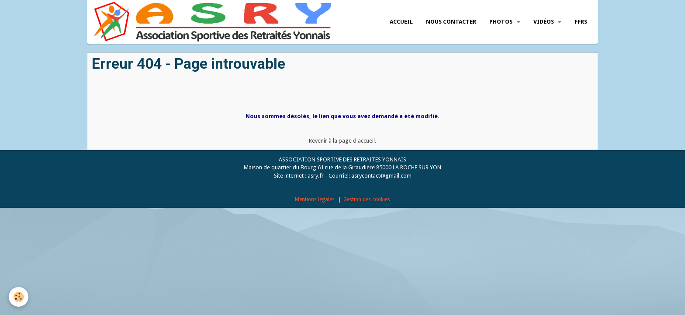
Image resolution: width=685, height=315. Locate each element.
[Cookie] (18, 297)
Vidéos (544, 21)
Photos (501, 21)
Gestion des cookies (366, 199)
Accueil (401, 21)
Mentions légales (315, 199)
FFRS (580, 21)
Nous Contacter (451, 21)
